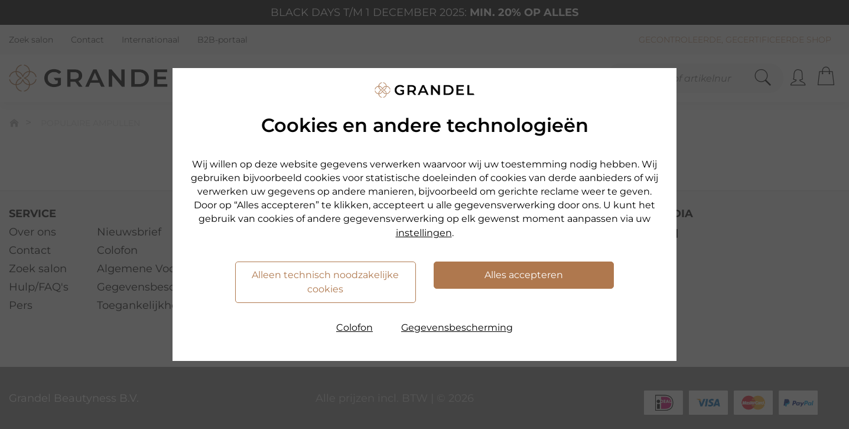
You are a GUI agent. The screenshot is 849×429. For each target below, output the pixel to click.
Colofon (354, 327)
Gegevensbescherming (457, 327)
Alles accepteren (523, 274)
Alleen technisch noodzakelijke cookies (325, 282)
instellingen (424, 232)
